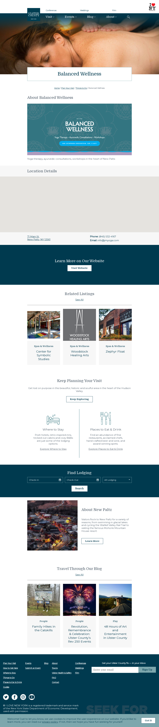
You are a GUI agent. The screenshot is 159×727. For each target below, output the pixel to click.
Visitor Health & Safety (62, 672)
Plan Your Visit (67, 88)
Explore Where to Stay (53, 448)
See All (79, 299)
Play (115, 620)
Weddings (84, 10)
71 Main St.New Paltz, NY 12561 (38, 238)
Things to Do (81, 88)
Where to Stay (9, 672)
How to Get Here (10, 667)
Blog (90, 16)
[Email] (115, 669)
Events (69, 16)
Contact (55, 682)
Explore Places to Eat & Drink (106, 448)
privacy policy (50, 722)
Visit (49, 16)
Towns (55, 667)
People (44, 620)
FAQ (54, 677)
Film (114, 10)
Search (79, 488)
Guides (6, 687)
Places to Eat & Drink (12, 682)
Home (57, 88)
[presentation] (115, 678)
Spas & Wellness (43, 346)
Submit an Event (33, 667)
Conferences (51, 10)
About (110, 16)
